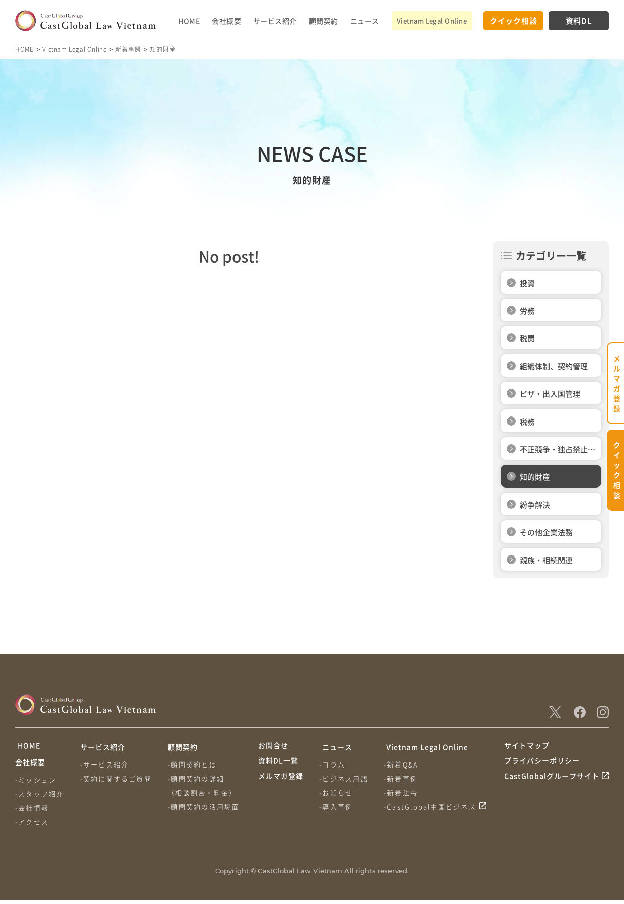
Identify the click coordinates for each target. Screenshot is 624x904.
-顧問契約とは (194, 764)
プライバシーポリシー (542, 766)
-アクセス (32, 825)
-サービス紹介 (105, 764)
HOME (189, 21)
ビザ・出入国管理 (550, 393)
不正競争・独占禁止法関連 (557, 452)
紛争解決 (535, 504)
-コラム (333, 764)
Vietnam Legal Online (432, 20)
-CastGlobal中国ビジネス (432, 806)
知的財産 (535, 476)
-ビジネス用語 (344, 778)
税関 (527, 338)
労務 (527, 310)
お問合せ (273, 747)
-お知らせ (337, 792)
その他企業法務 (546, 532)
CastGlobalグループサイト (551, 785)
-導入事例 (337, 806)
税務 (527, 421)
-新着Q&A (403, 764)
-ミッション (35, 783)
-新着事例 (403, 778)
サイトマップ (527, 747)
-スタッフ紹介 (39, 797)
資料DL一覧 (278, 766)
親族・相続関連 (546, 559)
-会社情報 (32, 811)
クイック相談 (513, 20)
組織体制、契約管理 (554, 366)
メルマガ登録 (280, 785)
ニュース (364, 21)
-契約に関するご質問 (117, 778)
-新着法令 (403, 792)
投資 (527, 282)
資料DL (579, 20)
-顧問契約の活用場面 (206, 806)
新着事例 (127, 49)
